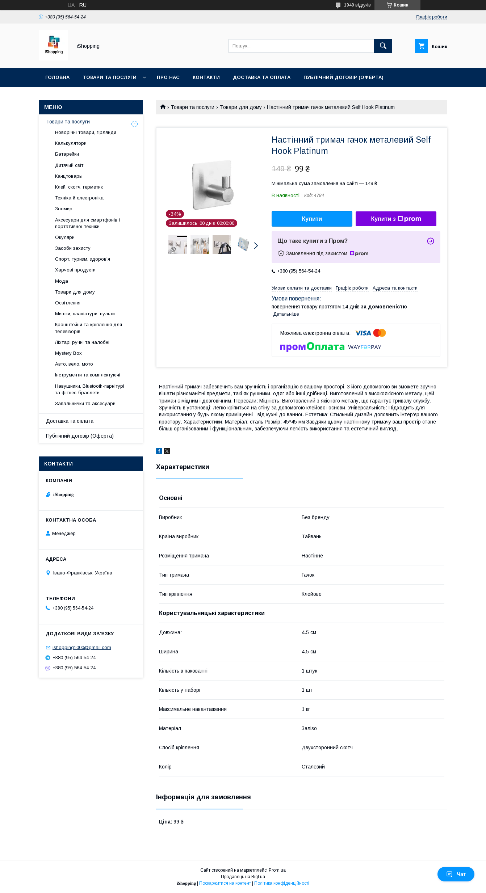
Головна (57, 77)
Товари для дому (241, 107)
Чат (456, 874)
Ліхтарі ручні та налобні (82, 342)
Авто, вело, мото (74, 364)
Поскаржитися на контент (225, 883)
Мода (61, 281)
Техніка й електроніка (79, 198)
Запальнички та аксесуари (85, 403)
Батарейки (67, 154)
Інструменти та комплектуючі (87, 375)
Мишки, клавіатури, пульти (85, 313)
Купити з (396, 219)
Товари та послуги (110, 77)
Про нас (168, 77)
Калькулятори (71, 143)
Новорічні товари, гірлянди (85, 132)
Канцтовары (69, 176)
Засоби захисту (73, 248)
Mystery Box (68, 353)
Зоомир (63, 208)
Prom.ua (277, 870)
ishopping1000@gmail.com (82, 647)
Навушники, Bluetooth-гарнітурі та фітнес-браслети (89, 389)
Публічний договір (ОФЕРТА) (343, 77)
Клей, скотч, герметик (79, 187)
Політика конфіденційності (281, 883)
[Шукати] (383, 46)
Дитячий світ (69, 165)
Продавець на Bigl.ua (243, 876)
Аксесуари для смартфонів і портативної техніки (87, 223)
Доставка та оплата (261, 77)
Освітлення (67, 303)
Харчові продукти (75, 270)
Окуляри (65, 237)
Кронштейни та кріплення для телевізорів (88, 328)
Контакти (206, 77)
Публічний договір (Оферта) (80, 436)
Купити (312, 219)
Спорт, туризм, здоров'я (82, 259)
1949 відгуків (357, 5)
